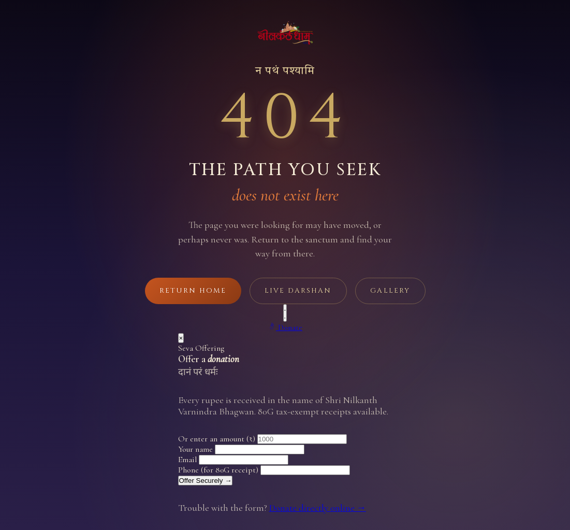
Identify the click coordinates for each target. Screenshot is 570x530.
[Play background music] (285, 313)
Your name (195, 449)
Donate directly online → (317, 507)
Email (187, 459)
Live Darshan (298, 290)
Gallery (390, 290)
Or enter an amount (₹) (216, 439)
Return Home (192, 290)
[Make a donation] (285, 327)
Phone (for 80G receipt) (218, 470)
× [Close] (181, 338)
